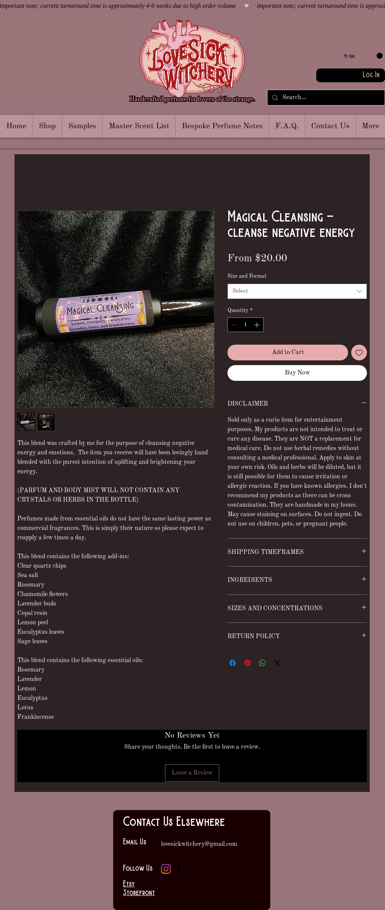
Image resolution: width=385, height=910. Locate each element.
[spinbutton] (245, 325)
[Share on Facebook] (232, 663)
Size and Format (246, 276)
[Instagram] (166, 869)
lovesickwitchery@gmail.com (199, 844)
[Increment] (257, 325)
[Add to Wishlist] (359, 352)
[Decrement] (233, 325)
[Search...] (325, 97)
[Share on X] (277, 663)
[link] (363, 56)
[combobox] (297, 291)
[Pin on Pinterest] (247, 663)
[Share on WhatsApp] (262, 663)
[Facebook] (178, 869)
